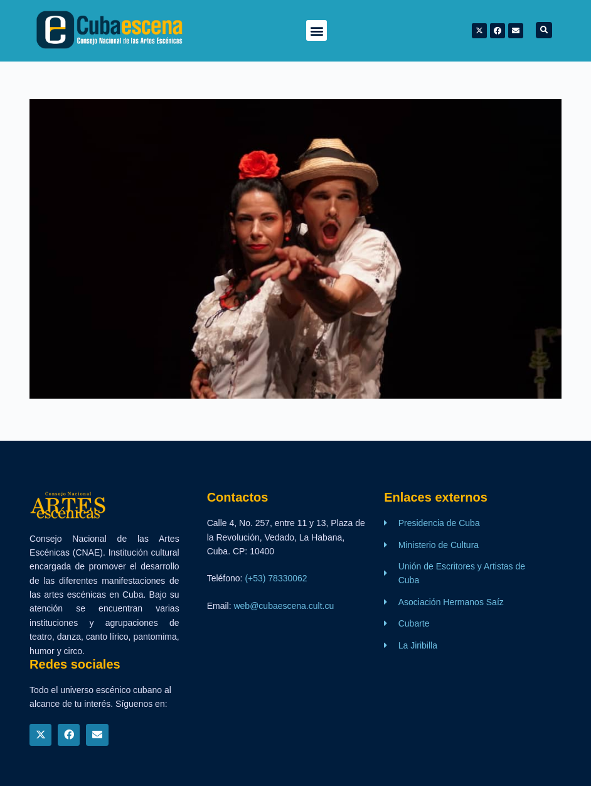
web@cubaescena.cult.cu (283, 606)
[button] (316, 30)
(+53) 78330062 (276, 578)
